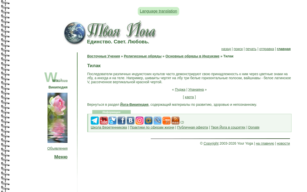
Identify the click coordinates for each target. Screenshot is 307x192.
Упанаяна (196, 89)
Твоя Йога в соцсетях (228, 127)
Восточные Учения (103, 56)
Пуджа (180, 89)
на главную (265, 143)
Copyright (211, 143)
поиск (238, 49)
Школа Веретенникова (109, 127)
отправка (266, 49)
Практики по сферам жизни (152, 127)
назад (226, 49)
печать (251, 49)
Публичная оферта (192, 127)
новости (283, 143)
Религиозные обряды (143, 56)
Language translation (158, 11)
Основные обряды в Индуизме (193, 56)
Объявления (57, 148)
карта (189, 97)
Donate (254, 127)
